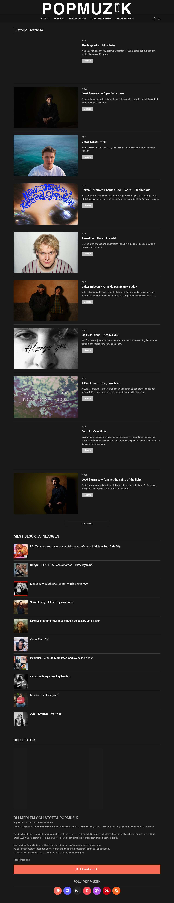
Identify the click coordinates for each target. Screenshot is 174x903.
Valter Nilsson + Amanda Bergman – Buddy (109, 286)
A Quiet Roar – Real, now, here (101, 383)
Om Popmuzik (123, 18)
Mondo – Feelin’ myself (44, 695)
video (85, 89)
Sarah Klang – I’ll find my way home (52, 602)
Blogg (44, 18)
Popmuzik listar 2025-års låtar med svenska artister (61, 658)
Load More (87, 524)
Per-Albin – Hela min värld (99, 238)
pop (84, 40)
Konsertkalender (100, 18)
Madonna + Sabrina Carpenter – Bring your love (59, 583)
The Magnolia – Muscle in (98, 45)
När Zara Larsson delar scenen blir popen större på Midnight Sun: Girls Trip (75, 546)
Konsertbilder (77, 18)
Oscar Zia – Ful (39, 639)
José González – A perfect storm (103, 93)
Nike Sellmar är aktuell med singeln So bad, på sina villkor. (65, 620)
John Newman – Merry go (46, 713)
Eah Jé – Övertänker (95, 431)
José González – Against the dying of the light (111, 479)
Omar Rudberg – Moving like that (50, 676)
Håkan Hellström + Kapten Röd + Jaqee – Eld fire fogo (116, 190)
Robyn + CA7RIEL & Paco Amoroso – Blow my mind (61, 565)
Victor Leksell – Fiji (94, 141)
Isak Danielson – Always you (100, 334)
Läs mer (87, 61)
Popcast (59, 18)
